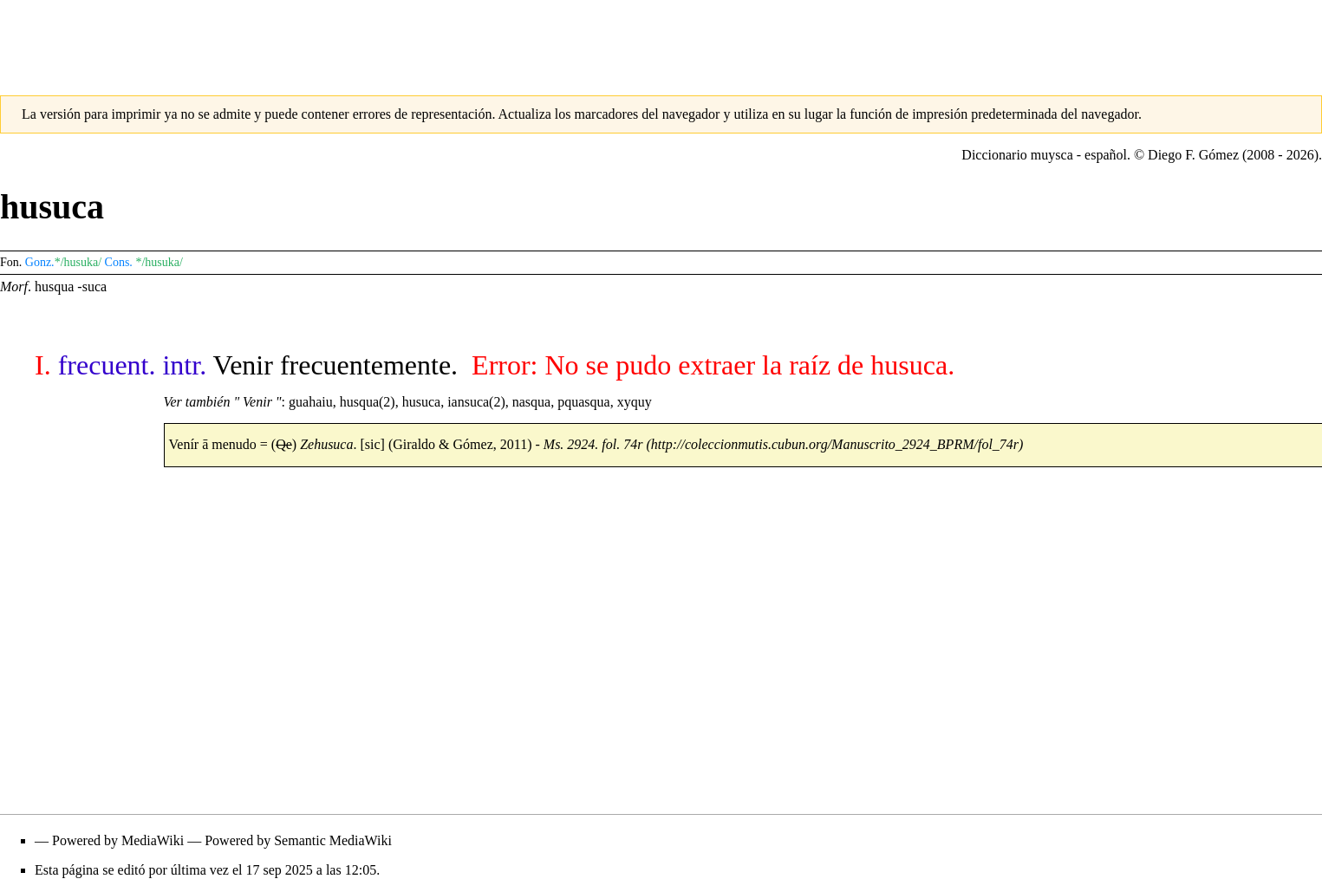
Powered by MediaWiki (118, 840)
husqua (54, 286)
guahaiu (311, 401)
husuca (421, 401)
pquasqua (583, 401)
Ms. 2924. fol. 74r (593, 444)
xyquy (634, 401)
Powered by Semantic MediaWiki (298, 840)
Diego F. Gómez (1193, 154)
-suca (92, 286)
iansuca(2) (476, 401)
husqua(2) (367, 401)
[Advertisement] (661, 39)
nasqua (531, 401)
